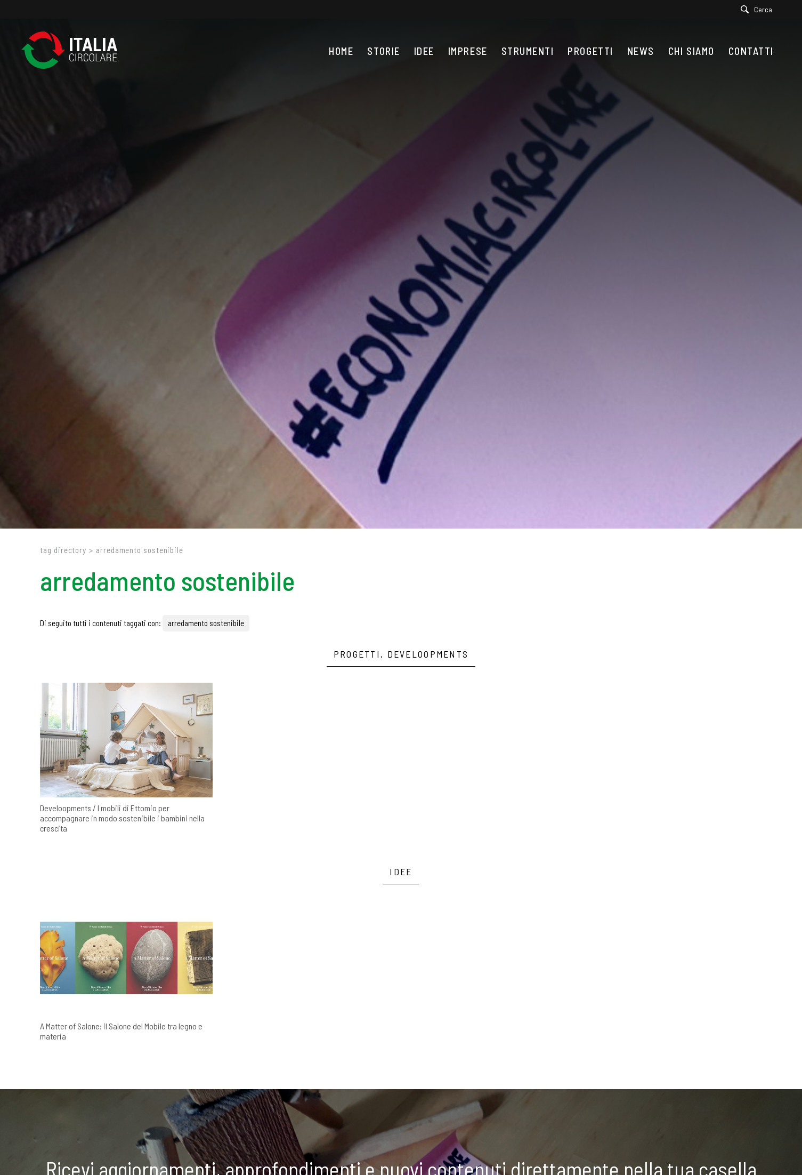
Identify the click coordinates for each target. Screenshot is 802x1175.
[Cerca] (759, 9)
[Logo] (74, 50)
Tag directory (63, 550)
